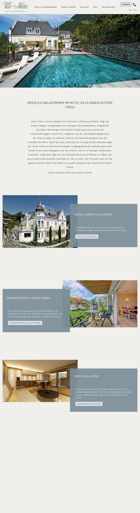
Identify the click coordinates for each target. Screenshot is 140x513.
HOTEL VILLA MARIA (87, 236)
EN (135, 10)
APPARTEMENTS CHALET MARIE (25, 323)
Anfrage (126, 4)
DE (130, 10)
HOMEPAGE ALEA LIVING (89, 404)
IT (133, 10)
